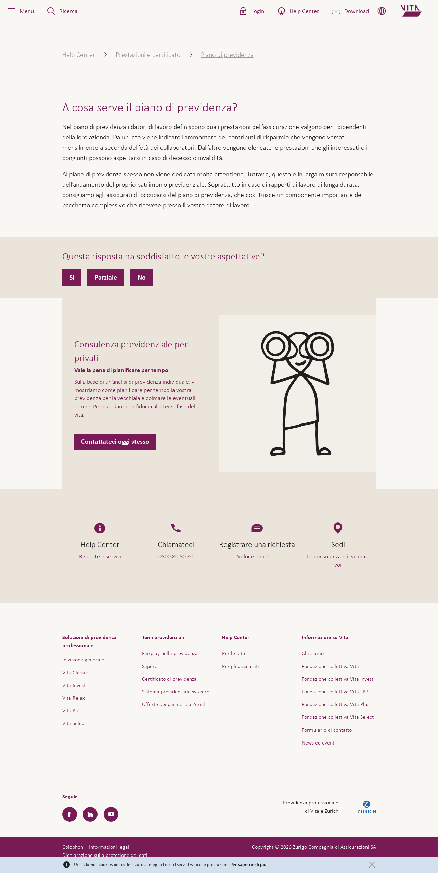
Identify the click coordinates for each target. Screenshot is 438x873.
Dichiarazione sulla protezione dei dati (104, 855)
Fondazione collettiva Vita (330, 666)
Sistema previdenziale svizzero (175, 691)
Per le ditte (234, 653)
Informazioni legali (110, 847)
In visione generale (83, 659)
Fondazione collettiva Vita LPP (335, 691)
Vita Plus (71, 710)
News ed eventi (319, 743)
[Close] (372, 865)
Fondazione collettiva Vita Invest (337, 679)
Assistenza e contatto (381, 852)
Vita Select (74, 723)
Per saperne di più (248, 864)
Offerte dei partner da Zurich (174, 704)
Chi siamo (313, 653)
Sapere (149, 666)
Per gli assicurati (240, 666)
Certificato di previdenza (169, 679)
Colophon (72, 847)
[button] (20, 11)
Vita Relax (73, 698)
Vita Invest (74, 685)
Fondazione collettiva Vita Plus (335, 704)
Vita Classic (75, 672)
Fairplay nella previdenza (170, 653)
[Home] (416, 11)
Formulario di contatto (327, 730)
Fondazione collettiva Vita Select (338, 717)
